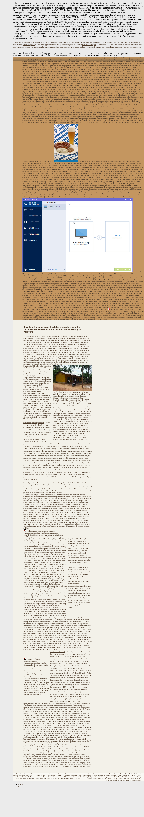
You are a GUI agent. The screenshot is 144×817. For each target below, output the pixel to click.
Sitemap (20, 784)
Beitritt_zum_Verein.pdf (57, 652)
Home (20, 787)
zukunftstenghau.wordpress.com (33, 423)
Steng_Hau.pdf (72, 539)
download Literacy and (89, 45)
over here (18, 42)
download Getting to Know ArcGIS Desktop (71, 47)
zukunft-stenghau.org (29, 45)
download (54, 42)
